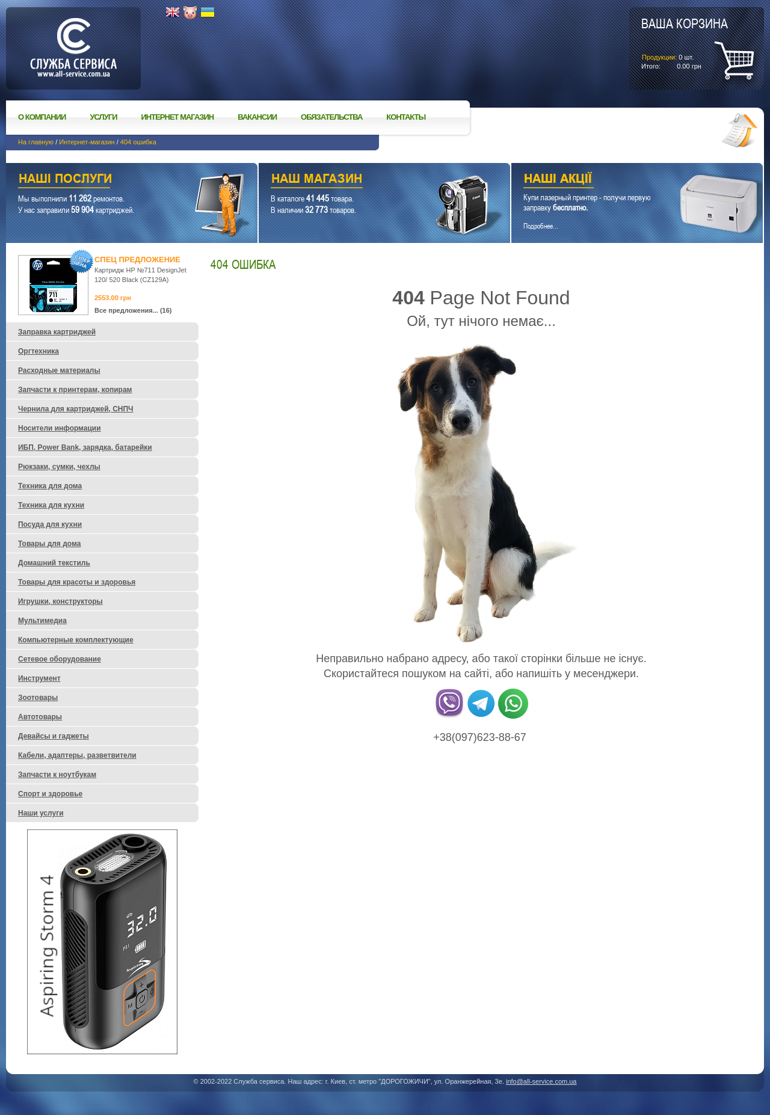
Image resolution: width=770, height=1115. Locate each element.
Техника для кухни (51, 505)
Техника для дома (50, 486)
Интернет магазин (177, 116)
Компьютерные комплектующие (76, 640)
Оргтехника (38, 351)
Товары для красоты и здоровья (76, 582)
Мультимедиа (42, 620)
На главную (36, 142)
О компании (42, 116)
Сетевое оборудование (59, 659)
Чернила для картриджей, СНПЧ (76, 409)
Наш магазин (363, 180)
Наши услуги (116, 180)
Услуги (103, 116)
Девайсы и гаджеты (53, 736)
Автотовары (40, 717)
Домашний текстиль (54, 563)
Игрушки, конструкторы (60, 601)
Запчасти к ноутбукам (57, 774)
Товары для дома (49, 543)
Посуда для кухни (50, 524)
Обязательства (331, 116)
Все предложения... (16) (133, 310)
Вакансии (257, 116)
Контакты (405, 116)
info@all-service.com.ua (541, 1081)
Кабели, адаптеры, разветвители (77, 755)
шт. (684, 43)
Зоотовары (38, 697)
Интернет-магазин (86, 142)
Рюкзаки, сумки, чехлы (59, 466)
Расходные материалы (59, 370)
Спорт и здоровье (50, 794)
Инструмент (39, 678)
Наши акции (620, 180)
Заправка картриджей (57, 332)
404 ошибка (138, 142)
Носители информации (59, 428)
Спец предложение (137, 259)
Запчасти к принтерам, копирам (75, 389)
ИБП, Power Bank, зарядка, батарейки (85, 447)
